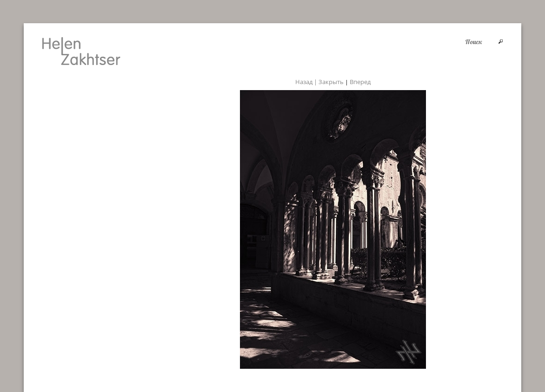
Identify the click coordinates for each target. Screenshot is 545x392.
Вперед (360, 82)
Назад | (307, 82)
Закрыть (331, 82)
